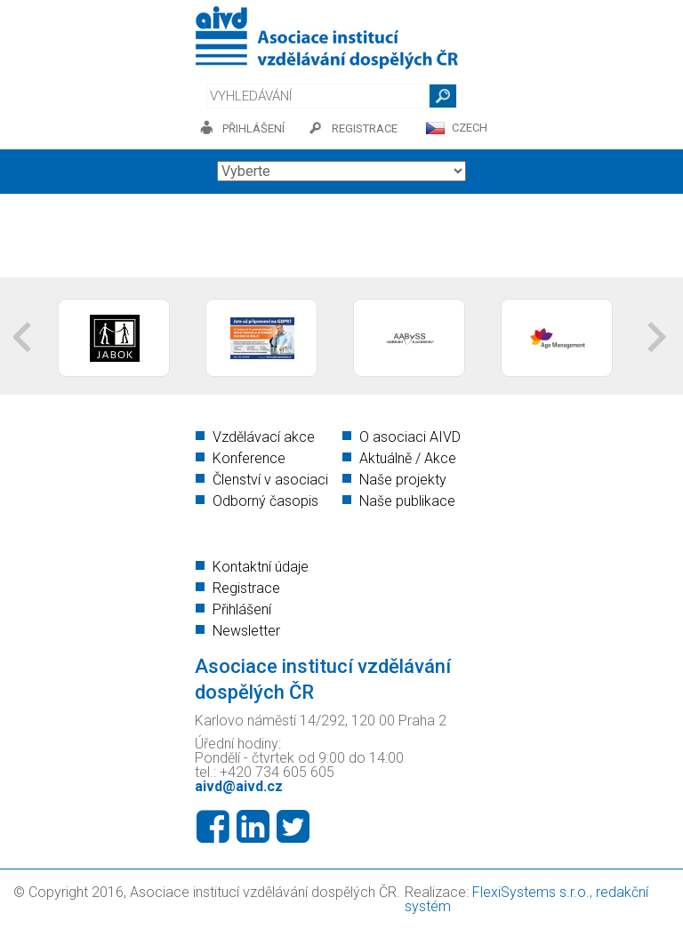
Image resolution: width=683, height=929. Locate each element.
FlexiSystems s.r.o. (531, 892)
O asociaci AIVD (410, 436)
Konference (249, 458)
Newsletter (246, 630)
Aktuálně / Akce (407, 458)
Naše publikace (407, 501)
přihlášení (253, 128)
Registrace (246, 588)
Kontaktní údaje (261, 566)
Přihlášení (242, 609)
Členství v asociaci (270, 479)
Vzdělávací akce (264, 436)
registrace (365, 128)
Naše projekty (402, 479)
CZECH (469, 127)
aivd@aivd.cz (239, 786)
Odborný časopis (265, 501)
